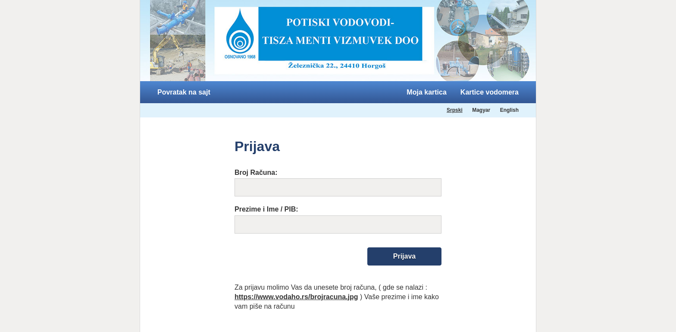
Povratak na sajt (183, 92)
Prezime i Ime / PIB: (266, 209)
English (509, 110)
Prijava (404, 256)
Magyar (481, 110)
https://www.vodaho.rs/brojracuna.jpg (296, 296)
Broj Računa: (256, 172)
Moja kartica (426, 92)
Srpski (455, 110)
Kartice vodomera (489, 92)
